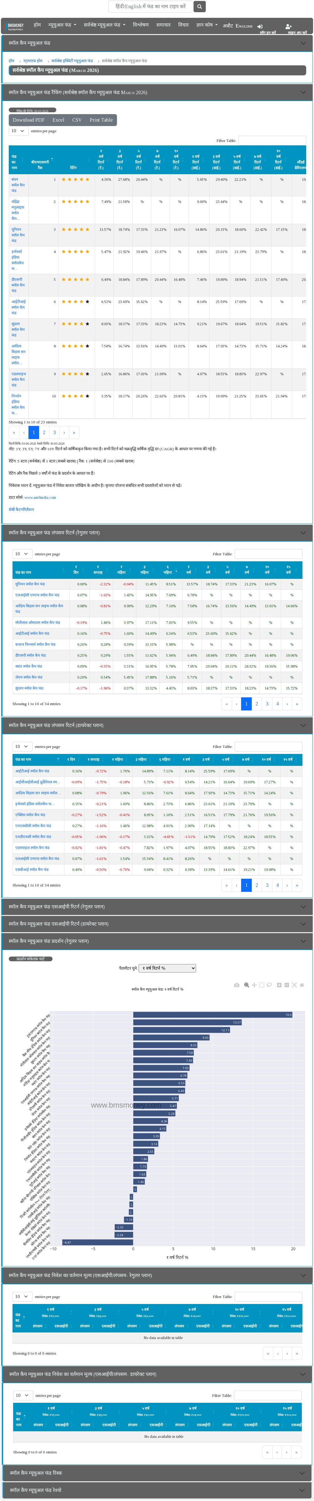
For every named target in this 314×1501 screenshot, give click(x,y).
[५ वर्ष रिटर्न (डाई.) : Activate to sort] (240, 160)
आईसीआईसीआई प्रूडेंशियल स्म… (37, 782)
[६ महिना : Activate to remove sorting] (171, 569)
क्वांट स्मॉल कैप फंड (28, 666)
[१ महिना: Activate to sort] (124, 569)
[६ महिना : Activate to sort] (168, 759)
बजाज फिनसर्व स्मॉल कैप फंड (35, 644)
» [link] (74, 432)
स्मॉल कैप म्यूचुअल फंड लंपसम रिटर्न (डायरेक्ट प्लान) (56, 725)
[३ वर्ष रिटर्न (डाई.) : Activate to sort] (220, 160)
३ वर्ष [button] (206, 759)
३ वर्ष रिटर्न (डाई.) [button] (216, 162)
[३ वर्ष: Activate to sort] (211, 569)
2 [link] (44, 432)
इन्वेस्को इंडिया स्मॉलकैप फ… (35, 804)
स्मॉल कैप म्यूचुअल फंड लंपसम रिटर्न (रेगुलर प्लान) (54, 532)
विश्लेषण (141, 24)
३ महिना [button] (140, 759)
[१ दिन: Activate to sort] (79, 569)
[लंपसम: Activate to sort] (54, 1312)
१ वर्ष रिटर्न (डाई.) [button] (195, 162)
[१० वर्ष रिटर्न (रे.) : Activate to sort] (179, 160)
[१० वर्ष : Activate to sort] (270, 569)
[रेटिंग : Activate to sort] (76, 160)
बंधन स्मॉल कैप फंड (18, 185)
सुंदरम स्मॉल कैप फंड (18, 329)
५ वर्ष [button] (225, 759)
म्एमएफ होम (33, 60)
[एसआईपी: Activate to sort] (65, 1326)
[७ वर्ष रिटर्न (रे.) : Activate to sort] (160, 160)
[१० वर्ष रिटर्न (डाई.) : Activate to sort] (281, 160)
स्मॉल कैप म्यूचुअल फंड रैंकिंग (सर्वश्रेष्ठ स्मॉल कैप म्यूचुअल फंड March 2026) (78, 92)
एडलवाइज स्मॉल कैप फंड (19, 379)
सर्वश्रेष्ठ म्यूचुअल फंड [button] (103, 24)
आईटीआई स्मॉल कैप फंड (19, 307)
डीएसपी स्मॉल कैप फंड (18, 285)
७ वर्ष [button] (245, 759)
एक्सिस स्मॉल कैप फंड (30, 815)
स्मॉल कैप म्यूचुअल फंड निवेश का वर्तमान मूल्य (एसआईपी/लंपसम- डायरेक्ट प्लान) (82, 1374)
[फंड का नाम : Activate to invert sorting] (38, 759)
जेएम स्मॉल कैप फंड (28, 677)
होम (37, 24)
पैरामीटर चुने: (128, 968)
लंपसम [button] (37, 1326)
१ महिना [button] (117, 759)
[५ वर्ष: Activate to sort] (231, 569)
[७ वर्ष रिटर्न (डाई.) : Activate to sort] (261, 160)
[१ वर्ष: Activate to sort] (192, 569)
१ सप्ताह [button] (93, 759)
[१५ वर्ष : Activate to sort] (291, 569)
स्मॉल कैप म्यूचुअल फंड (29, 43)
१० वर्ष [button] (266, 759)
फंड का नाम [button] (14, 162)
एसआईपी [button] (61, 1326)
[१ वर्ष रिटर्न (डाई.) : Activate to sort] (199, 160)
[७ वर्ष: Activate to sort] (250, 569)
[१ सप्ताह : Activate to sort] (101, 569)
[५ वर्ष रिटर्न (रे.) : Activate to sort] (142, 160)
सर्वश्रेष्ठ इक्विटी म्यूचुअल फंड (72, 60)
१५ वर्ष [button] (287, 759)
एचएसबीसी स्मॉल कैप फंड (33, 826)
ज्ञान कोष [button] (205, 24)
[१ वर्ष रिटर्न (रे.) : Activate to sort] (104, 160)
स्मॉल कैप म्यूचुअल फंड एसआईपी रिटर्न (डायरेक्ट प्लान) (59, 924)
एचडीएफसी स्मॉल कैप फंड (33, 837)
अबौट (228, 25)
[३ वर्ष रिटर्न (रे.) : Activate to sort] (123, 160)
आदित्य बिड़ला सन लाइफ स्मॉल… (38, 793)
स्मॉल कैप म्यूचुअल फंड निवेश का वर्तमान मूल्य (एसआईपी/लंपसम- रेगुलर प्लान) (80, 1275)
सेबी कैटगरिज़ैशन (21, 509)
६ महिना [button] (164, 759)
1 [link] (34, 432)
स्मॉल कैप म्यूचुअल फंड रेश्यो (35, 1490)
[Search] (150, 7)
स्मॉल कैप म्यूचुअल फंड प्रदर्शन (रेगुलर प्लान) (49, 941)
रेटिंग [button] (73, 168)
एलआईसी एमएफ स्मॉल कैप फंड (37, 595)
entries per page (43, 131)
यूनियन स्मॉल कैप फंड (18, 235)
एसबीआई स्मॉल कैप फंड (31, 869)
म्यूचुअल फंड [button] (60, 24)
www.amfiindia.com (40, 497)
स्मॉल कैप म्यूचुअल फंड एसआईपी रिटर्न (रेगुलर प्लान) (57, 906)
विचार (183, 24)
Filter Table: (226, 140)
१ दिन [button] (71, 759)
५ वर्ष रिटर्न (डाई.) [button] (237, 162)
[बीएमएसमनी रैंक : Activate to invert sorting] (43, 160)
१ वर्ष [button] (186, 759)
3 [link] (54, 432)
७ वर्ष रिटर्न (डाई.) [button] (257, 162)
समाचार (163, 24)
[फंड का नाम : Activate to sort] (19, 160)
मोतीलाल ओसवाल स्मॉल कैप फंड (37, 622)
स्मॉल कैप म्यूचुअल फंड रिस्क (36, 1473)
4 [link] (277, 703)
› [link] (64, 432)
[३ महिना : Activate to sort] (148, 569)
